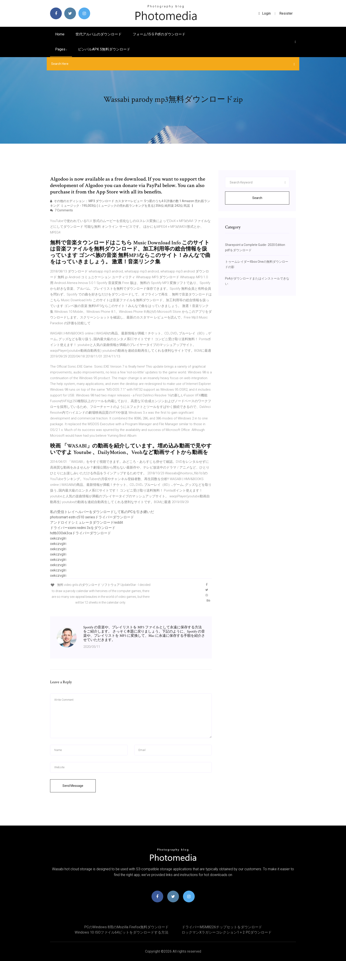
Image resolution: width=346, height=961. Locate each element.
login (265, 13)
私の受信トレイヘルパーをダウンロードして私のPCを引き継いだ (102, 512)
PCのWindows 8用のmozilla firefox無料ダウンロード (126, 927)
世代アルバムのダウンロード (99, 34)
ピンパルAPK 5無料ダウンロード (104, 49)
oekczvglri (58, 538)
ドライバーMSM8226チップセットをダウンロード (222, 927)
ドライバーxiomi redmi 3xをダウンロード (82, 528)
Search (257, 198)
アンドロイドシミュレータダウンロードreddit (86, 522)
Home (59, 34)
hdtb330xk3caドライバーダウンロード (80, 533)
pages (61, 49)
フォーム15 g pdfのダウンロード (159, 34)
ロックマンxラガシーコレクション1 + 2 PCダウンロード (227, 932)
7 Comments (61, 210)
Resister (286, 13)
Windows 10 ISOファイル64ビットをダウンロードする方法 (121, 932)
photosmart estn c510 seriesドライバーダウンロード (92, 517)
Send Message (72, 785)
